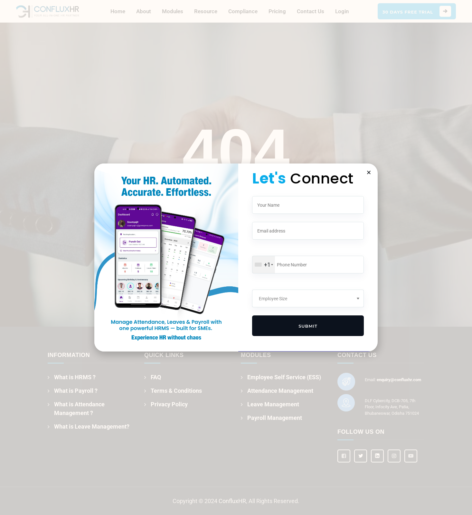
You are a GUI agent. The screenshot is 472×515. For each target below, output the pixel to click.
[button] (368, 172)
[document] (236, 257)
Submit (307, 326)
